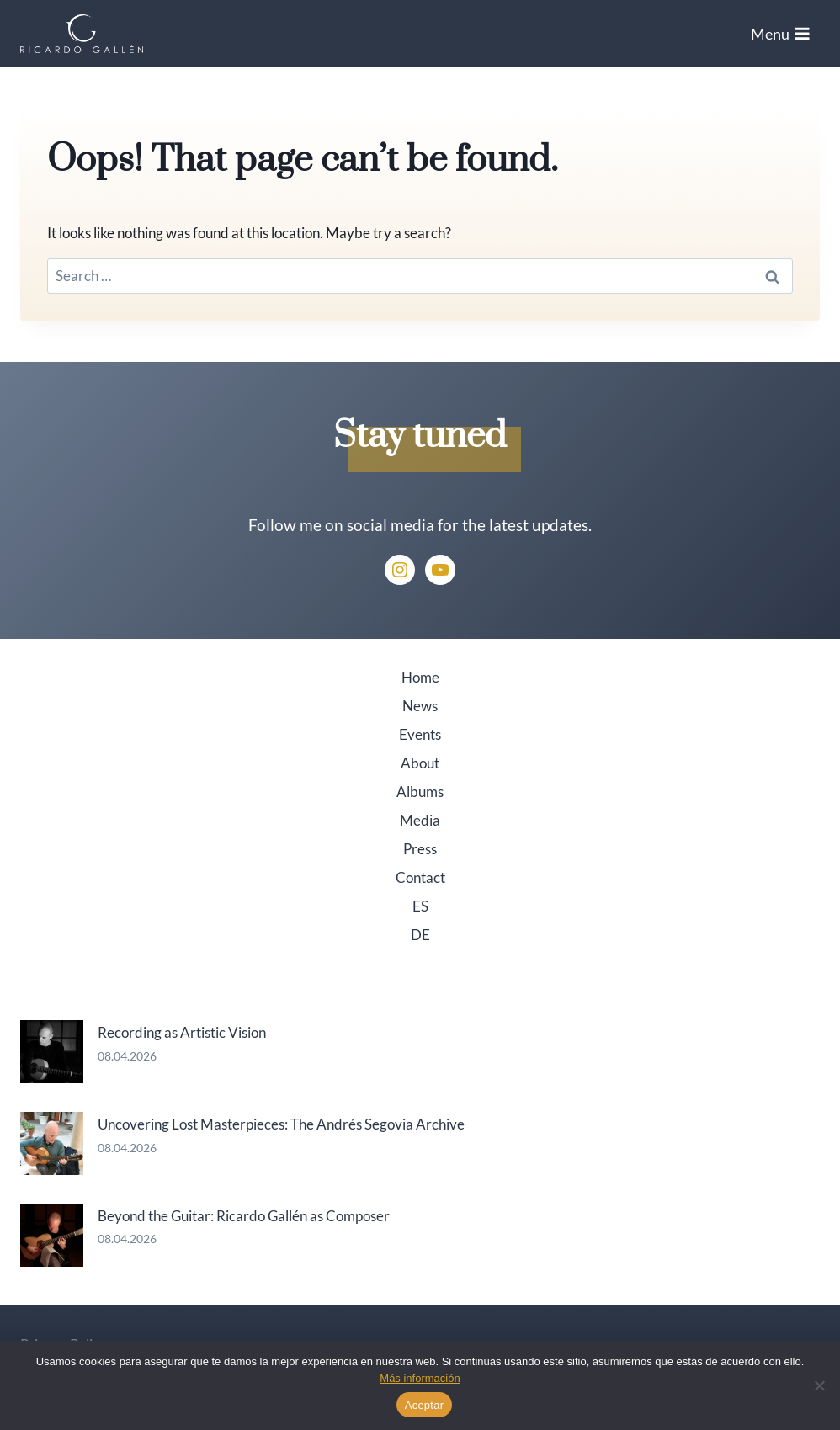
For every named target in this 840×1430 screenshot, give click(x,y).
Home (420, 677)
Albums (420, 791)
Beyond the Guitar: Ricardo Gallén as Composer (244, 1216)
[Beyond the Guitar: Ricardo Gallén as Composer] (51, 1235)
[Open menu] (781, 33)
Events (420, 734)
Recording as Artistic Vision (182, 1032)
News (420, 706)
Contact (420, 877)
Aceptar (424, 1405)
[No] (819, 1385)
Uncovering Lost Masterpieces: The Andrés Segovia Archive (281, 1124)
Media (420, 820)
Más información (420, 1378)
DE (420, 935)
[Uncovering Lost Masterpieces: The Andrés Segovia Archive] (51, 1143)
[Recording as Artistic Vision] (51, 1051)
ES (420, 906)
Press (420, 849)
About (420, 763)
